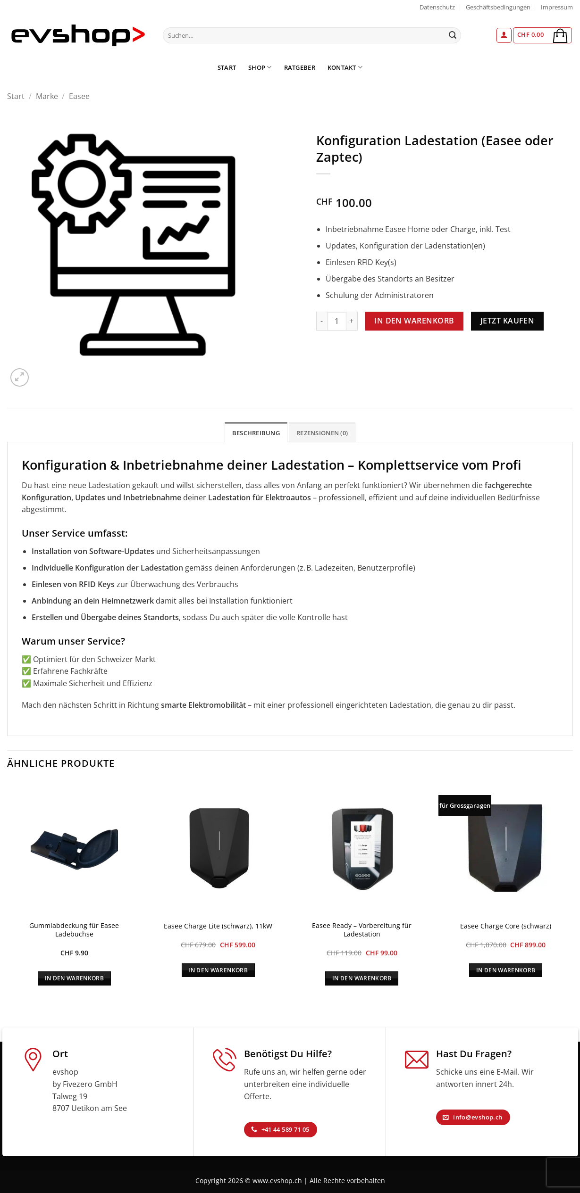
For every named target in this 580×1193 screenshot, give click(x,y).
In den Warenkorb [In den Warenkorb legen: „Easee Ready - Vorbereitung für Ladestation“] (362, 978)
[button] (504, 35)
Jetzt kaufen (507, 320)
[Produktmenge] (337, 321)
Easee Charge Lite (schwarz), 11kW (218, 926)
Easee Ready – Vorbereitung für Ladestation (362, 930)
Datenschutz (437, 7)
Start (227, 67)
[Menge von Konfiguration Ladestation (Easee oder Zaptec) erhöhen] (352, 321)
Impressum (557, 7)
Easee (79, 96)
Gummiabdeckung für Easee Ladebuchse (74, 930)
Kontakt (345, 67)
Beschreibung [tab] (256, 433)
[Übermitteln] (453, 35)
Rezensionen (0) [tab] (322, 433)
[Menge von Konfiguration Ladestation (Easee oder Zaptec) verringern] (322, 321)
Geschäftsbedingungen (498, 7)
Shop (259, 67)
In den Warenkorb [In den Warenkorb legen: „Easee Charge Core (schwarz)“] (506, 970)
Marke (47, 96)
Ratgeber (299, 67)
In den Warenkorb (414, 320)
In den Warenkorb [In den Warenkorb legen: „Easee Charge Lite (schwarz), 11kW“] (218, 970)
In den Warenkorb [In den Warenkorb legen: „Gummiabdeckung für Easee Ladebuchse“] (74, 978)
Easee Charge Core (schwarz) (505, 926)
